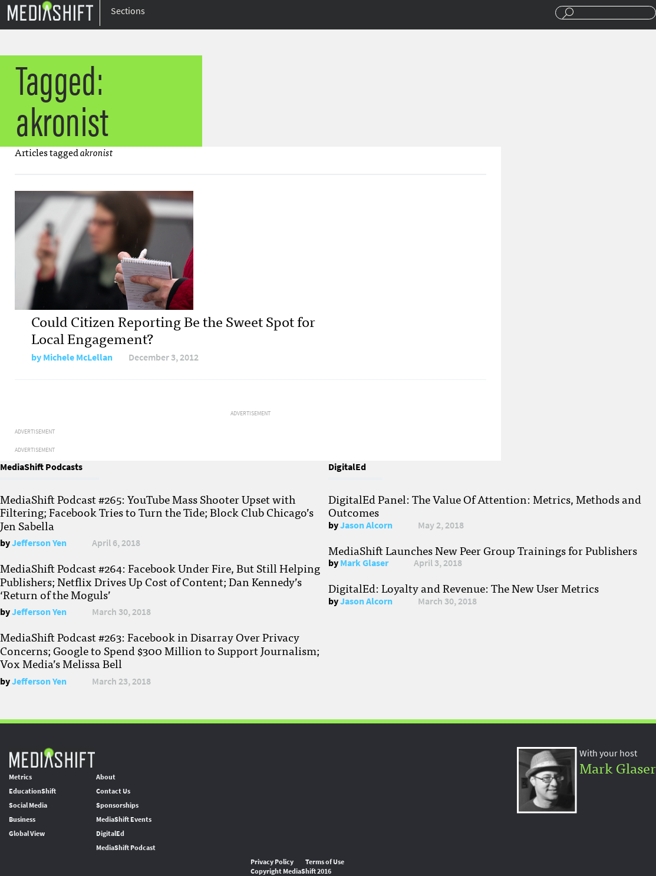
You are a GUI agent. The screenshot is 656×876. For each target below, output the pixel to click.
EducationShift (32, 791)
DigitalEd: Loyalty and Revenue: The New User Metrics (463, 588)
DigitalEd (110, 833)
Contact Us (113, 791)
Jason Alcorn (366, 525)
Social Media (28, 805)
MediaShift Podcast (126, 847)
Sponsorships (117, 805)
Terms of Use (324, 862)
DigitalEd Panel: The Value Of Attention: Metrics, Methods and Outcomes (484, 505)
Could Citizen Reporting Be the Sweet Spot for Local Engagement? (173, 329)
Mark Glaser (364, 563)
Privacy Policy (272, 862)
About (106, 777)
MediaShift (52, 757)
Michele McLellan (78, 357)
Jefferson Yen (39, 543)
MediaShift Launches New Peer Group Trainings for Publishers (482, 550)
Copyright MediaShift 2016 (290, 871)
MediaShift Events (123, 819)
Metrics (20, 777)
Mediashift (50, 10)
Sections (128, 11)
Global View (27, 833)
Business (22, 819)
